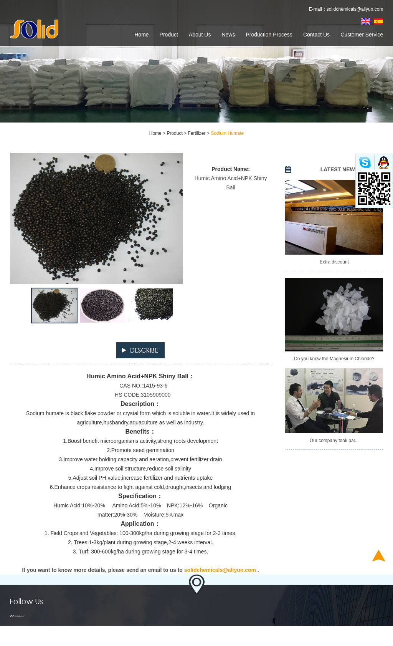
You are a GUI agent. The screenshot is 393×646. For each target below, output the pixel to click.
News (228, 34)
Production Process (269, 34)
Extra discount (334, 262)
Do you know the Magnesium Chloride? (334, 358)
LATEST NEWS (339, 169)
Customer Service (361, 34)
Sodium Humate (227, 133)
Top (378, 556)
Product (169, 34)
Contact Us (316, 34)
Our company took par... (334, 440)
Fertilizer (196, 133)
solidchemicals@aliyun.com (355, 9)
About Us (200, 34)
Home (141, 34)
